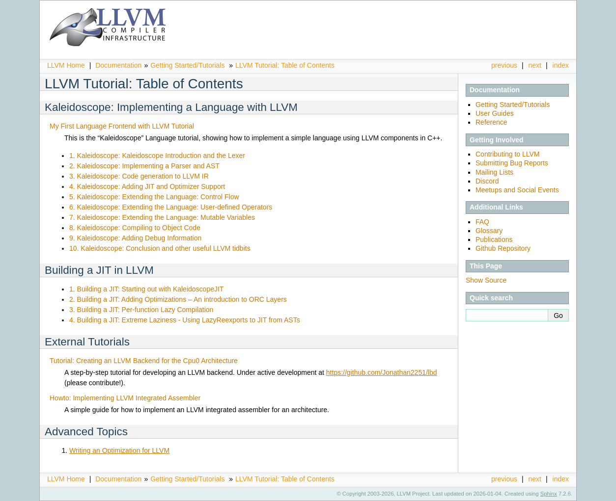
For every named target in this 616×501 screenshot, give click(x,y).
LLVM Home (66, 65)
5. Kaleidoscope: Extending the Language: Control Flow (154, 197)
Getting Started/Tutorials (187, 65)
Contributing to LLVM (507, 154)
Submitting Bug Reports (512, 163)
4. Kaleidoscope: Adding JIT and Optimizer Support (147, 186)
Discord (487, 181)
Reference (491, 122)
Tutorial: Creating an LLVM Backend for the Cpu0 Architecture (144, 361)
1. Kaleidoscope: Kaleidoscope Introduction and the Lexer (157, 155)
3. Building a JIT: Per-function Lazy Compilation (141, 310)
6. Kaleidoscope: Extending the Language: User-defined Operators (170, 207)
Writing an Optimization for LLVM (119, 450)
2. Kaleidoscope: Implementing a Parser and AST (144, 166)
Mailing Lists (494, 172)
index (561, 65)
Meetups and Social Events (517, 190)
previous (504, 65)
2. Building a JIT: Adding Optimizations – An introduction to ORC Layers (178, 299)
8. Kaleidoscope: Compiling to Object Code (134, 228)
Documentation (118, 65)
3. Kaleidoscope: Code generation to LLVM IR (139, 176)
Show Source (486, 280)
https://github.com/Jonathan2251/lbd (381, 372)
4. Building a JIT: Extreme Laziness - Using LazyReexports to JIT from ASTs (184, 320)
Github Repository (503, 248)
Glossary (489, 231)
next (535, 65)
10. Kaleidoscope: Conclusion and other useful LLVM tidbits (160, 248)
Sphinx (548, 494)
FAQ (482, 222)
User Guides (495, 113)
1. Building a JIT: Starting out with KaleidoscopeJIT (146, 289)
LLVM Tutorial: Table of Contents (285, 65)
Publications (494, 239)
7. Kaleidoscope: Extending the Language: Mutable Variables (162, 217)
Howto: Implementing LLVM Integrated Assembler (125, 398)
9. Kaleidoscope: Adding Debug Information (135, 238)
